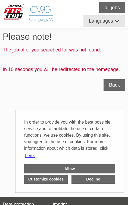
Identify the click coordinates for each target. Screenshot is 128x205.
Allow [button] (69, 169)
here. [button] (30, 155)
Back (114, 85)
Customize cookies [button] (46, 179)
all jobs (112, 7)
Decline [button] (93, 179)
